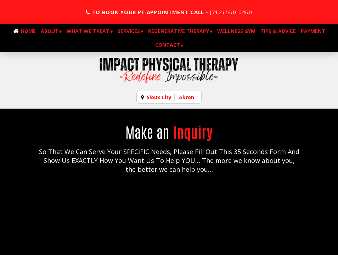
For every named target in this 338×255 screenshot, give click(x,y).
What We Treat (88, 31)
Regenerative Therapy (178, 31)
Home (28, 31)
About (49, 31)
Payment (313, 31)
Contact (167, 44)
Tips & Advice (278, 31)
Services (129, 31)
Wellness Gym (236, 31)
